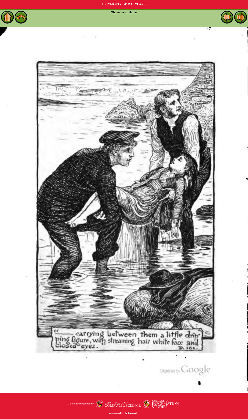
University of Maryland (124, 4)
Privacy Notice (132, 413)
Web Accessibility (117, 413)
